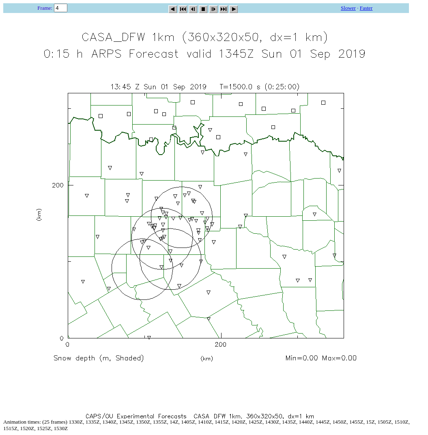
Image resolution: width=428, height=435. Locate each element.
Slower (348, 8)
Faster (366, 8)
